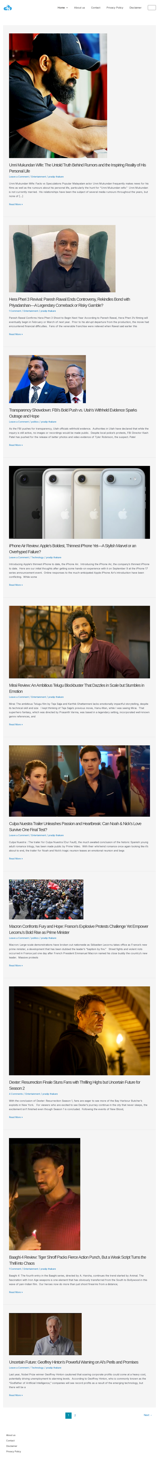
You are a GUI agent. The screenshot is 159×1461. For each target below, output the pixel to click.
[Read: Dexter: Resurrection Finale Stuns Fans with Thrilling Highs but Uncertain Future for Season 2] (79, 1030)
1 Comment (15, 310)
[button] (152, 7)
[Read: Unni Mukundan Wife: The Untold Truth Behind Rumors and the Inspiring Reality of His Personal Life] (58, 95)
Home (68, 7)
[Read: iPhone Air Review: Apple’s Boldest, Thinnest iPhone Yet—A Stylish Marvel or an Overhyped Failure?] (79, 502)
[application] (71, 7)
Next (147, 1421)
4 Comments (16, 1093)
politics (37, 421)
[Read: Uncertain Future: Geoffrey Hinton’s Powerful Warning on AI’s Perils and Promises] (45, 1333)
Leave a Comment (19, 176)
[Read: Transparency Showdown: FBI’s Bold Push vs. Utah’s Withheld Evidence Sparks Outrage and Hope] (47, 378)
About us (83, 7)
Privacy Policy (116, 7)
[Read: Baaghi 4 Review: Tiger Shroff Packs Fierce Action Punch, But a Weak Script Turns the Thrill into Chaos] (44, 1193)
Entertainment (41, 176)
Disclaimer (136, 7)
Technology (40, 557)
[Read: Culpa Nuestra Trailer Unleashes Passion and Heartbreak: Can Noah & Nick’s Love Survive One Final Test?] (79, 780)
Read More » (16, 204)
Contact (98, 7)
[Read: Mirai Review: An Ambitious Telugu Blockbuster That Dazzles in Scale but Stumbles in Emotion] (79, 641)
